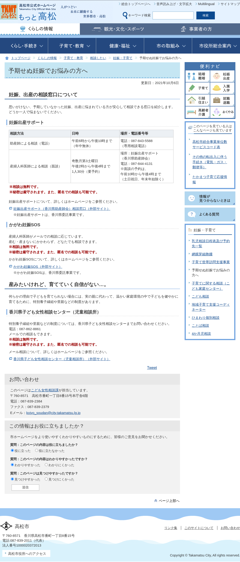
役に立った (23, 451)
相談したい (98, 58)
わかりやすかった (27, 465)
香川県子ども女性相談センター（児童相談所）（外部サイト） (61, 359)
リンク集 (170, 528)
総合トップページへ (135, 4)
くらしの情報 (47, 58)
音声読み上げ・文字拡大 (174, 4)
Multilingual (206, 4)
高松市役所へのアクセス (27, 554)
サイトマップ (230, 4)
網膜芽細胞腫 (202, 254)
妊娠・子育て (122, 58)
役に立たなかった (52, 451)
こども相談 (200, 296)
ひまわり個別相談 (205, 318)
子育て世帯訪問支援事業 (211, 262)
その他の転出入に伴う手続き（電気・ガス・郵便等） (209, 162)
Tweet (152, 368)
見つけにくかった (61, 479)
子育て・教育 (73, 58)
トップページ (20, 58)
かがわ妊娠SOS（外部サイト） (37, 267)
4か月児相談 (201, 333)
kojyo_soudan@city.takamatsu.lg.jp (53, 413)
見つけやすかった (27, 479)
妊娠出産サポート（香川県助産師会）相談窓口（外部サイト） (61, 209)
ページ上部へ (169, 501)
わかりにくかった (61, 465)
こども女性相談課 (45, 390)
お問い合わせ (230, 528)
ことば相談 (200, 325)
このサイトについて (198, 528)
